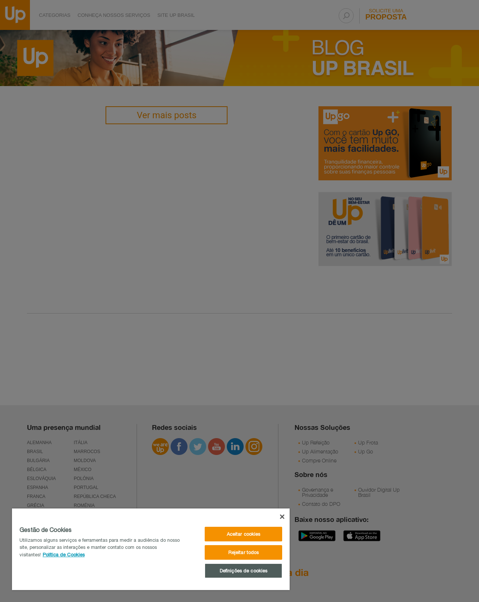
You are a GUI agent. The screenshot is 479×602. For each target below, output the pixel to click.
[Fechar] (282, 516)
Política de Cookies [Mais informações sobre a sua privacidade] (64, 554)
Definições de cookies (244, 571)
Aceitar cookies (243, 534)
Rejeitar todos (243, 552)
